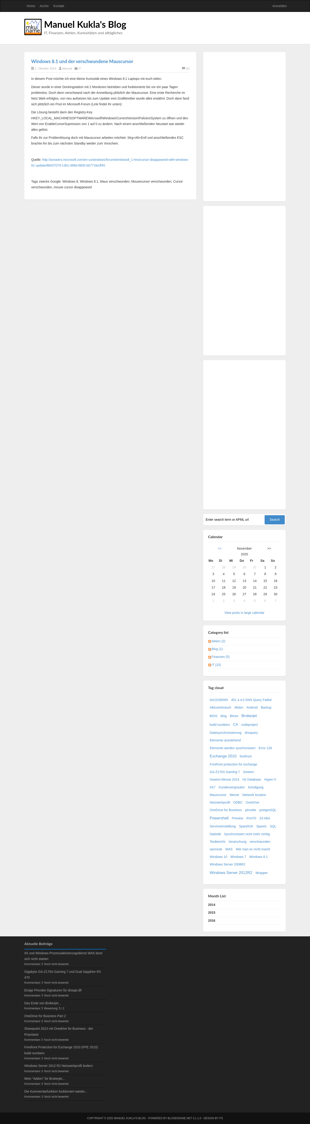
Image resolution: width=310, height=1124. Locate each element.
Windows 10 (218, 857)
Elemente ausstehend (225, 740)
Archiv (44, 6)
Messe (234, 795)
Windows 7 (238, 857)
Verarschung (237, 841)
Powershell (219, 818)
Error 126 (265, 748)
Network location (254, 795)
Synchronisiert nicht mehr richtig (247, 834)
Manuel (67, 68)
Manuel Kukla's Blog (85, 24)
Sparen (261, 826)
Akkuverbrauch (220, 707)
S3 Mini (264, 818)
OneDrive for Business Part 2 (45, 1016)
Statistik (215, 834)
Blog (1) (217, 649)
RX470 (251, 818)
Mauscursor (218, 795)
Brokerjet (249, 716)
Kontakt (58, 6)
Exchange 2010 (223, 756)
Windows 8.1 (258, 857)
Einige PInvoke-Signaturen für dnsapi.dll (52, 990)
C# (235, 724)
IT (79, 68)
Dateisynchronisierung (226, 732)
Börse (234, 716)
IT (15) (216, 665)
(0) (185, 68)
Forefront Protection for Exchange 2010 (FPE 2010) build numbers (61, 1050)
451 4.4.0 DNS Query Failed (251, 700)
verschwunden (260, 841)
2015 (211, 912)
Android (251, 707)
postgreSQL (268, 810)
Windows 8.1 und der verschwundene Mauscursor (82, 61)
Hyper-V (270, 779)
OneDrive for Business (226, 810)
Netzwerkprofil (220, 802)
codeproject (249, 724)
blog (224, 716)
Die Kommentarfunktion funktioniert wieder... (55, 1091)
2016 (211, 920)
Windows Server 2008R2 (227, 864)
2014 (211, 905)
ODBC (237, 802)
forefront (246, 756)
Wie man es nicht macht (253, 849)
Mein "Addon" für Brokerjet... (44, 1078)
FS (221, 1118)
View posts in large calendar (244, 613)
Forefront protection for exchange (233, 764)
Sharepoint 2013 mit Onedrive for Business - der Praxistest (58, 1031)
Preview (237, 818)
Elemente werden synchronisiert (232, 748)
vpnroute (216, 849)
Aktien (238, 707)
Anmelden (279, 6)
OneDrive (252, 802)
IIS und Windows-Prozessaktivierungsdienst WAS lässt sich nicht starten (63, 956)
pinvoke (250, 810)
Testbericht (217, 841)
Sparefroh (246, 826)
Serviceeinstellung (223, 826)
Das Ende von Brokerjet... (42, 1003)
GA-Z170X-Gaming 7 (225, 772)
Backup (266, 707)
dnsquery (251, 732)
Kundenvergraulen (232, 787)
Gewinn (248, 772)
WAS (228, 849)
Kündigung (255, 787)
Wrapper (261, 873)
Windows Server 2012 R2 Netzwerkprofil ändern (58, 1066)
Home (31, 6)
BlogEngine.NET (180, 1118)
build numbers (220, 724)
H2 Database (251, 779)
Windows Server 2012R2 (231, 873)
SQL (273, 826)
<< (219, 548)
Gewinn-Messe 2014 (224, 779)
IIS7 (213, 787)
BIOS (213, 716)
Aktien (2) (218, 641)
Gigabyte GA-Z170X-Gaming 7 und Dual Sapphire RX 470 (62, 974)
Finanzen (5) (221, 657)
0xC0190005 (219, 700)
